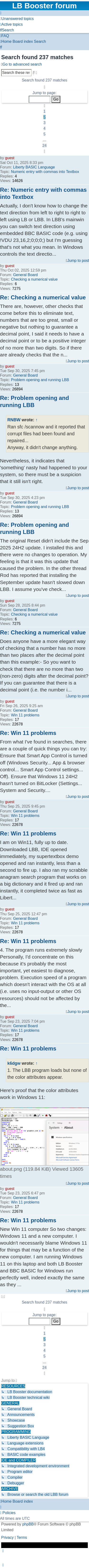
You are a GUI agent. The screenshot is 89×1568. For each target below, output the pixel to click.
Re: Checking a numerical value (43, 297)
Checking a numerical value (34, 279)
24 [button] (44, 146)
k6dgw (13, 1063)
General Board (25, 275)
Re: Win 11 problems (28, 733)
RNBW (13, 419)
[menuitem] (17, 19)
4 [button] (44, 128)
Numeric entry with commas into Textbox (45, 172)
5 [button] (44, 134)
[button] (44, 87)
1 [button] (44, 111)
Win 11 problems (25, 715)
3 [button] (44, 123)
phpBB (28, 1524)
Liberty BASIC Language (34, 167)
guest (9, 158)
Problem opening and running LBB (40, 380)
